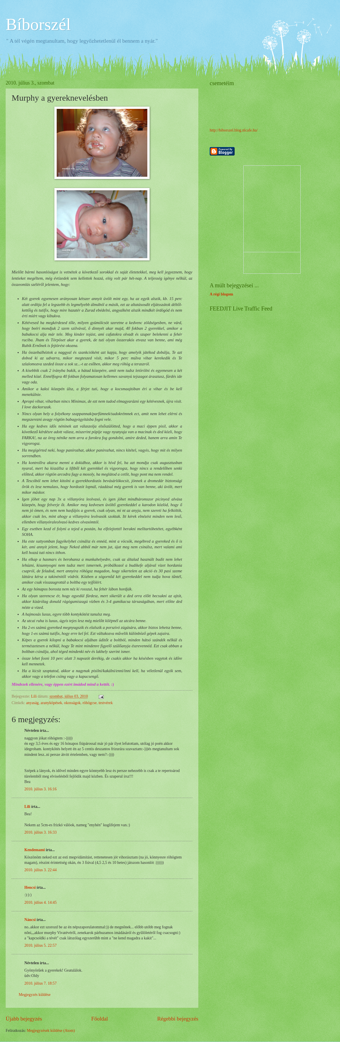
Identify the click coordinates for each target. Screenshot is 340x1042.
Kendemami (34, 850)
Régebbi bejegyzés (177, 1019)
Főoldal (99, 1019)
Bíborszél (38, 24)
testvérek (106, 703)
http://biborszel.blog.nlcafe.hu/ (234, 130)
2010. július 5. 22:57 (40, 945)
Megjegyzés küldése (34, 995)
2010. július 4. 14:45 (40, 902)
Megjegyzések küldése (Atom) (51, 1030)
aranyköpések (51, 703)
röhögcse (89, 703)
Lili (27, 806)
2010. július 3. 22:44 (40, 870)
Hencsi (30, 887)
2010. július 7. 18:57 (40, 983)
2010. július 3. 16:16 (40, 789)
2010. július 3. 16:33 (40, 832)
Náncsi (30, 920)
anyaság (32, 703)
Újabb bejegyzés (24, 1019)
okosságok (72, 703)
